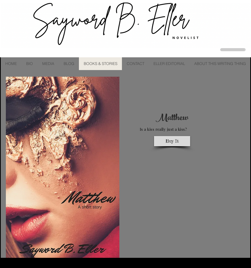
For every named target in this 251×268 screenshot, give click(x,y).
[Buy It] (172, 141)
